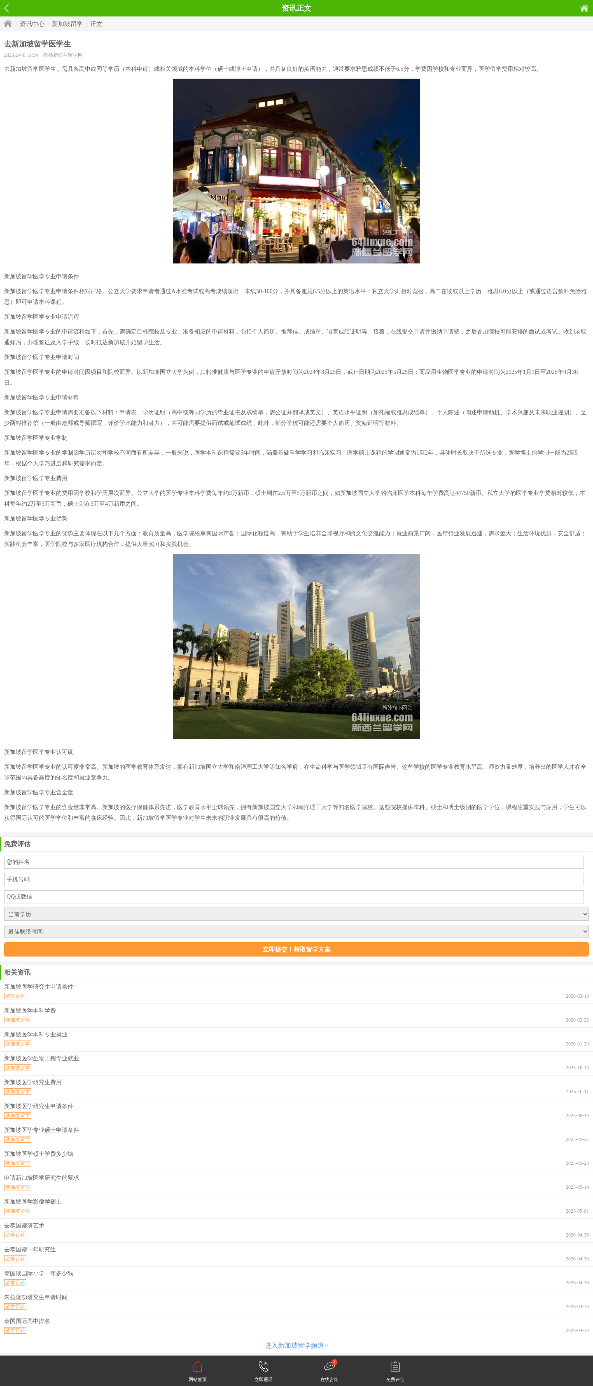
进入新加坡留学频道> (296, 1345)
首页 (584, 8)
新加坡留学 (67, 24)
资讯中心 (32, 24)
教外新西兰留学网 (63, 55)
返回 (6, 8)
